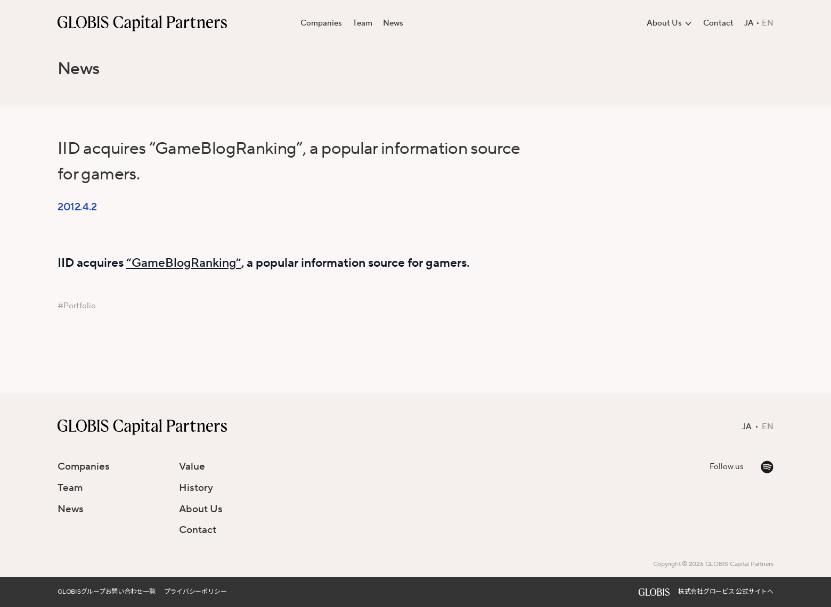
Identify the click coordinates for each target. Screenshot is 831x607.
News (393, 23)
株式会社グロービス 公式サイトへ (725, 592)
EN (767, 23)
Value (192, 466)
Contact (718, 23)
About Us (201, 509)
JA (749, 23)
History (196, 487)
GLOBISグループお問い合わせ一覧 (107, 592)
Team (362, 23)
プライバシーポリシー (195, 592)
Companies (321, 23)
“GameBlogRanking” (183, 263)
